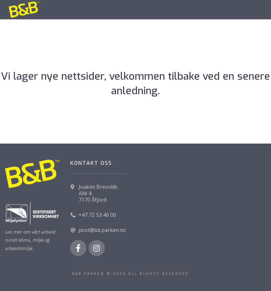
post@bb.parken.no (102, 230)
